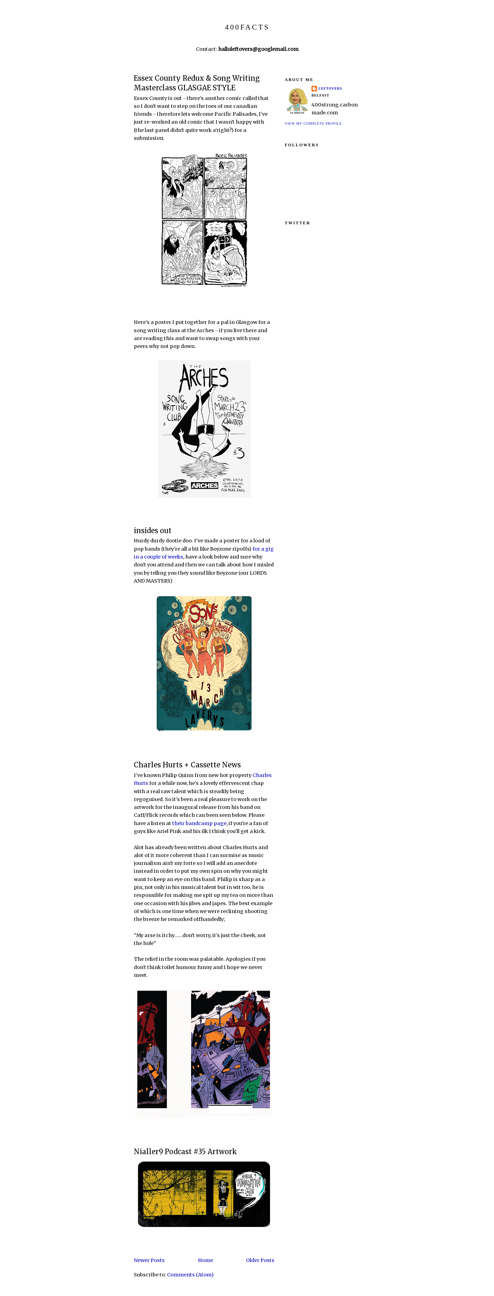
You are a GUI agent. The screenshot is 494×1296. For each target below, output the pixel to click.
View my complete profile (313, 123)
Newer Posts (149, 1260)
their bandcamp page (199, 823)
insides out (153, 530)
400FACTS (247, 27)
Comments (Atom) (190, 1275)
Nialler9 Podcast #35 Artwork (185, 1151)
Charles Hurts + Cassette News (187, 764)
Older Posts (260, 1260)
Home (205, 1260)
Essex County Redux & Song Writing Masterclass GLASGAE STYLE (197, 83)
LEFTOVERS (330, 88)
